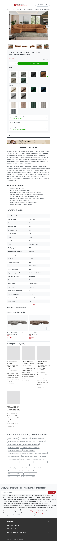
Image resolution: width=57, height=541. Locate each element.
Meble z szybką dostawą (14, 468)
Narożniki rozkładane (13, 447)
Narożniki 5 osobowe (13, 459)
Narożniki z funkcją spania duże (31, 444)
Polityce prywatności (42, 513)
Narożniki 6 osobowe (25, 459)
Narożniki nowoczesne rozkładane (38, 453)
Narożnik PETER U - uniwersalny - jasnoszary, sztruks (15, 333)
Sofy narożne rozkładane (14, 456)
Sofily (22, 476)
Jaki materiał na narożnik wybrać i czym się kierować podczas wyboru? (13, 408)
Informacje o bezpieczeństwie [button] (16, 307)
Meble (9, 438)
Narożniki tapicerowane (41, 462)
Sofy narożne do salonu (14, 476)
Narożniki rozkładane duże (15, 450)
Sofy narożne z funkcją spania (29, 456)
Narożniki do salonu (25, 438)
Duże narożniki (42, 456)
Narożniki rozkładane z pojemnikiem (30, 447)
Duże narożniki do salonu (37, 438)
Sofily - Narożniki (30, 476)
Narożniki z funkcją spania (14, 444)
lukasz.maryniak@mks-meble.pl (32, 511)
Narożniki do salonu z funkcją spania (35, 441)
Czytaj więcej (10, 383)
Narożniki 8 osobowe (13, 462)
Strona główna (10, 9)
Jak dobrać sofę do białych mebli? (28, 362)
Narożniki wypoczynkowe (22, 465)
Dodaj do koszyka (33, 63)
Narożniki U (11, 465)
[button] (31, 5)
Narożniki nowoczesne (29, 450)
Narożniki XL (37, 468)
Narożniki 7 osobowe (38, 459)
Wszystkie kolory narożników (38, 465)
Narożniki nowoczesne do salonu (16, 441)
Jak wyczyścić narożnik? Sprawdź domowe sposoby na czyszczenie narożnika (43, 366)
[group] (17, 327)
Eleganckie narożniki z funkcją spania (17, 471)
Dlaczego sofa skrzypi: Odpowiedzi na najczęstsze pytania (12, 365)
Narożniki (19, 9)
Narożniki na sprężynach (26, 462)
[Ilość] (13, 63)
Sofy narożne (31, 471)
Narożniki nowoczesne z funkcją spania (18, 453)
